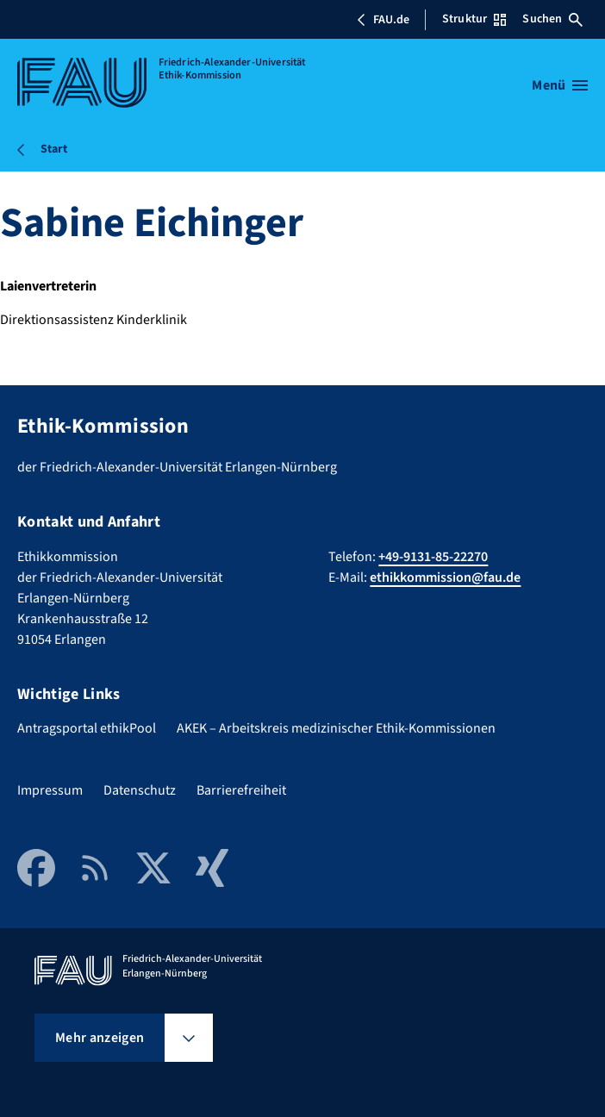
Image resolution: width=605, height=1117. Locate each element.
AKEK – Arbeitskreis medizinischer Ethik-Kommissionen (336, 728)
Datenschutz (139, 790)
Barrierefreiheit (241, 790)
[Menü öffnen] (560, 85)
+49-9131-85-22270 (433, 556)
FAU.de (382, 19)
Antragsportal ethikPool (86, 728)
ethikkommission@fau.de (445, 577)
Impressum (50, 790)
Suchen (552, 19)
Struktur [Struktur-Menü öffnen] (474, 19)
